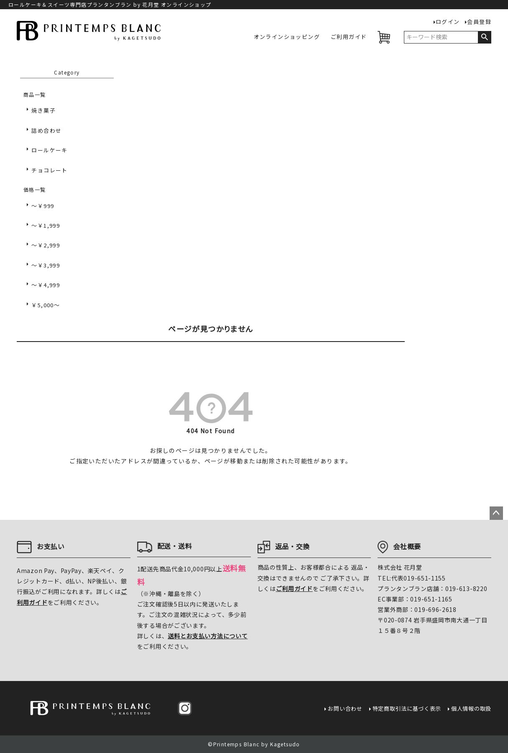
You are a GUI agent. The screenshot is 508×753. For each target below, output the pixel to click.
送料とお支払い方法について (208, 636)
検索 (484, 37)
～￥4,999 (45, 285)
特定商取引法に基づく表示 (407, 708)
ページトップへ (496, 513)
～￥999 (42, 206)
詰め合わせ (46, 130)
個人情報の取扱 (471, 708)
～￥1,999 (45, 225)
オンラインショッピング (287, 37)
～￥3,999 (45, 265)
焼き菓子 (43, 110)
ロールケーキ (49, 150)
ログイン (448, 22)
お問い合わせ (345, 708)
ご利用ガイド (349, 37)
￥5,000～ (45, 305)
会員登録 (479, 22)
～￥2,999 (45, 245)
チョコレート (49, 170)
